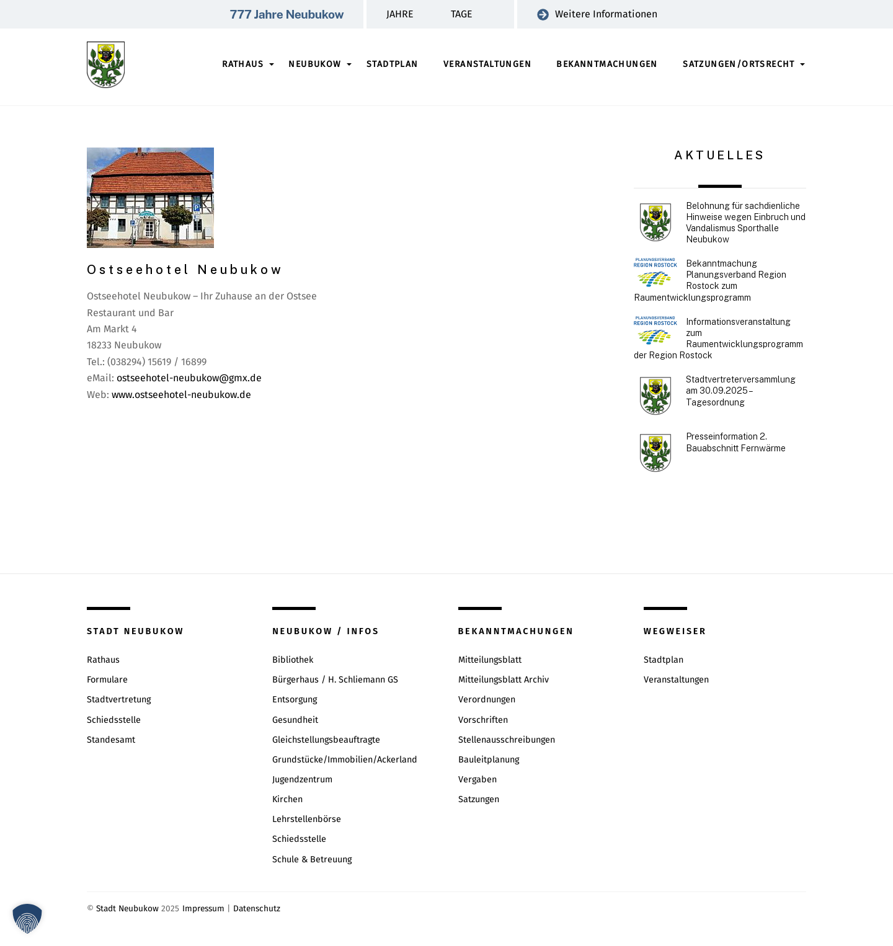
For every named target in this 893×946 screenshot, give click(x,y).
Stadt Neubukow (127, 908)
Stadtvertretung (119, 699)
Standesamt (111, 740)
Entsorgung (294, 699)
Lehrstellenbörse (306, 819)
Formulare (107, 679)
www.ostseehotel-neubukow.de (181, 394)
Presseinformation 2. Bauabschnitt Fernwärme (736, 442)
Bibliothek (292, 660)
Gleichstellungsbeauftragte (326, 740)
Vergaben (477, 779)
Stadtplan (393, 64)
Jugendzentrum (302, 779)
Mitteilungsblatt (490, 660)
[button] (27, 918)
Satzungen (478, 799)
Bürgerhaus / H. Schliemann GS (335, 679)
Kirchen (287, 799)
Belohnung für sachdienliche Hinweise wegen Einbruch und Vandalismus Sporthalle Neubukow (746, 223)
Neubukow (314, 64)
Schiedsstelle (114, 720)
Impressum (203, 908)
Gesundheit (295, 720)
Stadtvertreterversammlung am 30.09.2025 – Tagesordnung (741, 390)
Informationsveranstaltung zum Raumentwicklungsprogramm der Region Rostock (718, 339)
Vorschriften (483, 720)
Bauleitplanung (488, 759)
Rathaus (243, 64)
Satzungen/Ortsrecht (739, 64)
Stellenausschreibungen (506, 740)
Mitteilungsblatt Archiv (503, 679)
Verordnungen (486, 699)
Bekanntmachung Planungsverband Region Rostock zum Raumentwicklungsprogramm (710, 281)
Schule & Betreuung (312, 859)
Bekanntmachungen (606, 64)
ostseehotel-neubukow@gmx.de (189, 378)
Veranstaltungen (487, 64)
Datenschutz (256, 908)
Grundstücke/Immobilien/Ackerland (344, 759)
